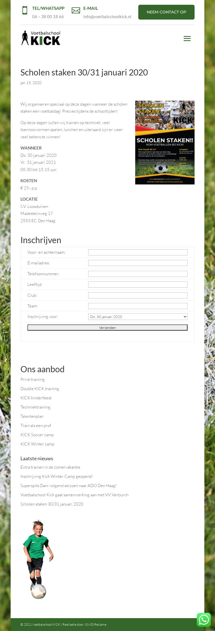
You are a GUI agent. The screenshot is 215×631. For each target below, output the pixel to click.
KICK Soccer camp (37, 434)
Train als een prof (35, 425)
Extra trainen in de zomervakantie (50, 467)
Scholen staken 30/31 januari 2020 (51, 504)
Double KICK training (39, 388)
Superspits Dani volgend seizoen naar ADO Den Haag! (68, 485)
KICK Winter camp (37, 444)
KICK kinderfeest (36, 397)
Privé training (32, 379)
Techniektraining (35, 407)
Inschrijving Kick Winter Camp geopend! (56, 476)
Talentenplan (31, 416)
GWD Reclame (95, 624)
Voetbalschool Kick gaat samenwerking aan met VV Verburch (74, 494)
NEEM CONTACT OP (166, 12)
